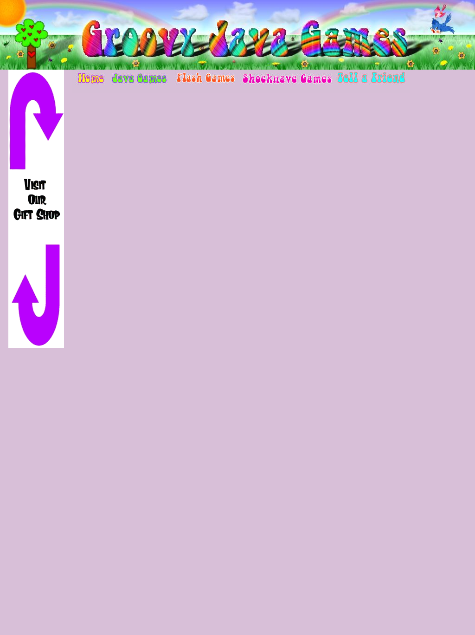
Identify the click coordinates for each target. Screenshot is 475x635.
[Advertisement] (36, 495)
